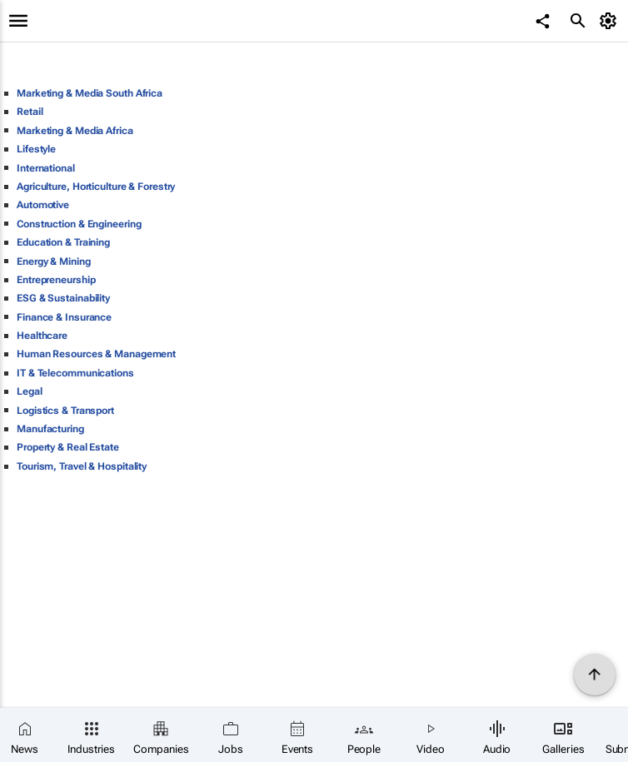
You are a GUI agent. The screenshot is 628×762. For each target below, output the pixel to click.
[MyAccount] (611, 20)
